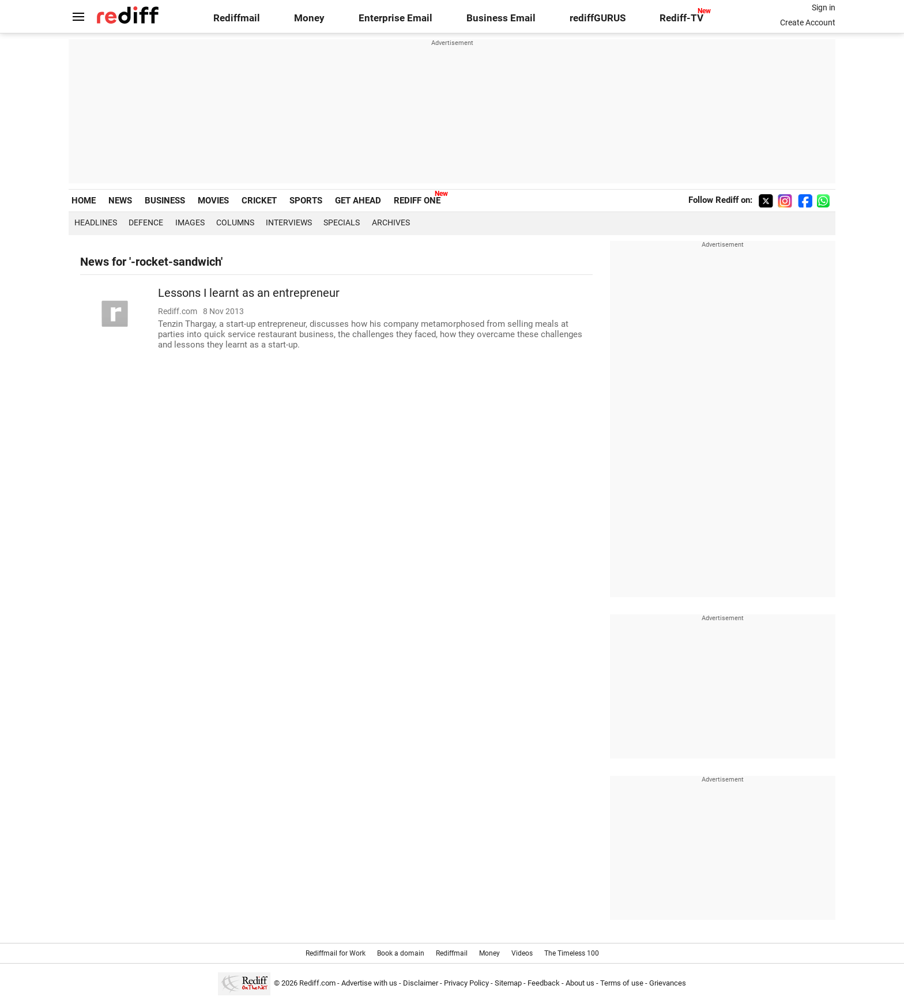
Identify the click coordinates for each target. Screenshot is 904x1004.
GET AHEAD (358, 200)
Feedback (544, 983)
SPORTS (305, 200)
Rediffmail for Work (336, 953)
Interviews (289, 222)
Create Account (807, 22)
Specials (341, 222)
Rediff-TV (681, 18)
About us (580, 983)
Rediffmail (236, 18)
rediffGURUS (598, 18)
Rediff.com (317, 983)
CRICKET (259, 200)
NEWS (120, 200)
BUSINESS (165, 200)
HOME (83, 200)
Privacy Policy (466, 983)
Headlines (95, 222)
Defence (146, 222)
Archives (391, 222)
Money (309, 18)
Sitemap (508, 983)
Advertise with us (369, 983)
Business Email (501, 18)
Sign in (823, 7)
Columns (235, 222)
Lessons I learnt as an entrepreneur (249, 293)
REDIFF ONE (417, 200)
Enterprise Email (395, 18)
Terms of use (621, 983)
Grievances (667, 983)
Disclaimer (420, 983)
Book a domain (400, 953)
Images (190, 222)
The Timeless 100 (571, 953)
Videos (522, 953)
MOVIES (213, 200)
